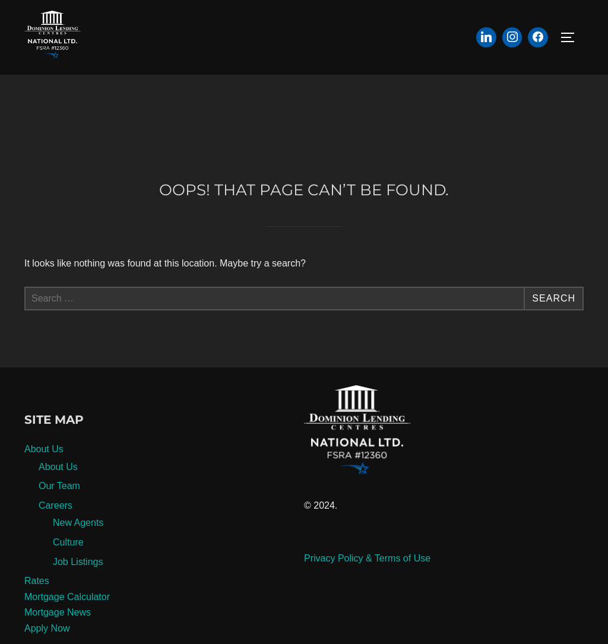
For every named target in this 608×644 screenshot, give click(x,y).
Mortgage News (57, 612)
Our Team (59, 486)
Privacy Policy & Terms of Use (367, 558)
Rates (36, 581)
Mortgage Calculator (67, 597)
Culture (68, 542)
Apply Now (46, 628)
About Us (44, 449)
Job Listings (78, 562)
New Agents (78, 523)
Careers (55, 505)
